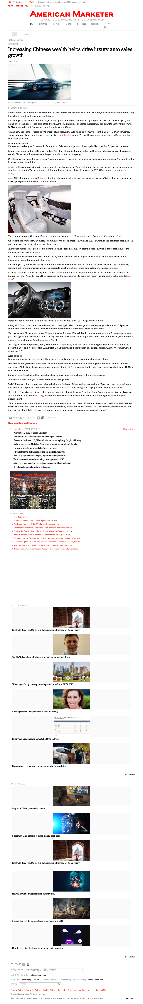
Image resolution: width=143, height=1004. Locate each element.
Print (21, 40)
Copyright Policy (33, 990)
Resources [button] (81, 24)
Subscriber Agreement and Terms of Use (75, 990)
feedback (88, 998)
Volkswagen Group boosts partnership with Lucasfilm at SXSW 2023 (42, 685)
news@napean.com (30, 980)
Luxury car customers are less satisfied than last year (35, 739)
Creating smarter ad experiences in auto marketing (35, 712)
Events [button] (68, 24)
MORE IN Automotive (19, 605)
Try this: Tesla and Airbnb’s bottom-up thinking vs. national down (41, 657)
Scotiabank (63, 135)
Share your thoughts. (22, 423)
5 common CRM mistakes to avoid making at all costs (38, 437)
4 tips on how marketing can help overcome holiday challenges (42, 463)
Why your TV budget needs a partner (30, 433)
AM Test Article (20, 517)
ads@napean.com (96, 980)
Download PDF (53, 418)
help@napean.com (38, 975)
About (10, 5)
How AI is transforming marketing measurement (35, 448)
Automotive (13, 44)
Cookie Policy (49, 990)
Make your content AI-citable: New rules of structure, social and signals (45, 444)
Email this (15, 418)
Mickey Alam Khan (19, 108)
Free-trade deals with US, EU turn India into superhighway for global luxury (47, 441)
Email (14, 40)
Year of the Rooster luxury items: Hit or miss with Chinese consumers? (44, 531)
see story (38, 396)
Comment (26, 34)
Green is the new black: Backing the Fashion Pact (36, 521)
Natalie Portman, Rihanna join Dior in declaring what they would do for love (47, 538)
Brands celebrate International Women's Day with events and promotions (46, 549)
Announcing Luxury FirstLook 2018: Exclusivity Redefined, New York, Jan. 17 (47, 542)
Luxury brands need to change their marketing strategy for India (42, 535)
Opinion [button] (56, 24)
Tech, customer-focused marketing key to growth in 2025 (39, 460)
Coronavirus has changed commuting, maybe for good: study (39, 766)
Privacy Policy (17, 990)
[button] (18, 2)
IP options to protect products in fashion (32, 467)
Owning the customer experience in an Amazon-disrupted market (43, 528)
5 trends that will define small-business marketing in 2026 (39, 452)
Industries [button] (43, 24)
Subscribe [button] (95, 23)
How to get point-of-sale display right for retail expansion (39, 456)
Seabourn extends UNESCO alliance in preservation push (39, 524)
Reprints (33, 418)
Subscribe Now (22, 5)
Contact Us (101, 990)
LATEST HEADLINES (32, 429)
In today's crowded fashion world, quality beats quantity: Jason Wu (43, 545)
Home (31, 23)
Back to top (130, 775)
